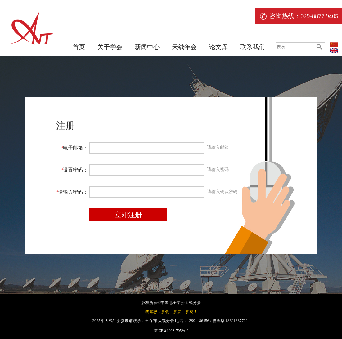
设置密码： (74, 169)
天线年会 (184, 46)
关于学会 (109, 46)
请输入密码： (72, 191)
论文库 (218, 46)
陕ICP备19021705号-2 (171, 330)
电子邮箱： (74, 147)
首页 (79, 46)
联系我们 (252, 46)
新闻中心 (147, 46)
